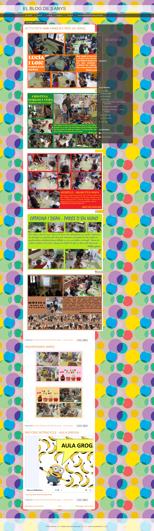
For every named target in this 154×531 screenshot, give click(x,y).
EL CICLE (28, 15)
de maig (106, 96)
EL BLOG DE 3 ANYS (44, 8)
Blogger (105, 526)
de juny (105, 93)
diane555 (84, 526)
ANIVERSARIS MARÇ (40, 347)
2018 (103, 91)
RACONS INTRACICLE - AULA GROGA (52, 432)
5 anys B (70, 15)
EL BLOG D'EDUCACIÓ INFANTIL (112, 133)
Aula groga (29, 494)
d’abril (105, 99)
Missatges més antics (84, 506)
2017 (103, 122)
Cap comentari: (68, 340)
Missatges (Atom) (64, 512)
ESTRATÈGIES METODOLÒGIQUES (90, 15)
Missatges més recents (34, 506)
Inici (59, 506)
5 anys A (59, 15)
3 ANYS (39, 15)
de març (106, 115)
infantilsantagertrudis (44, 494)
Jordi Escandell (106, 137)
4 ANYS (49, 15)
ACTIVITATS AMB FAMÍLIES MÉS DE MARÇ (55, 28)
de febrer (106, 118)
